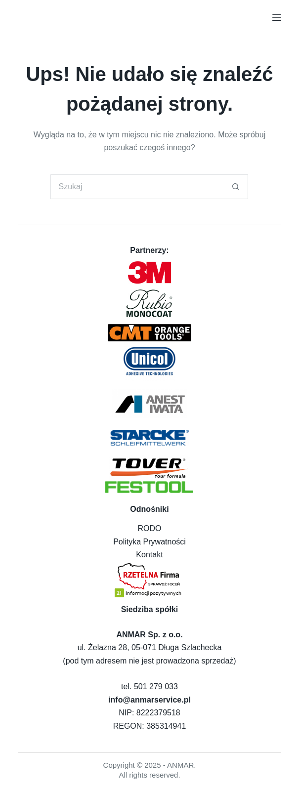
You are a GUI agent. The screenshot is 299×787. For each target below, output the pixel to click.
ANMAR (180, 765)
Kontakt (149, 554)
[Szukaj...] (136, 186)
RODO (149, 528)
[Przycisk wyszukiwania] (235, 186)
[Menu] (276, 17)
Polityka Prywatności (149, 542)
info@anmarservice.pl (149, 700)
